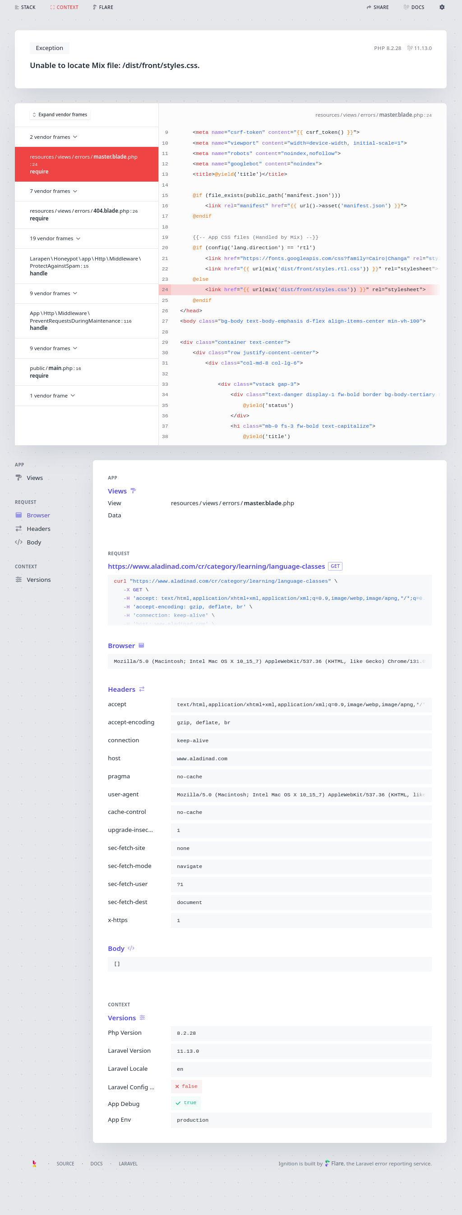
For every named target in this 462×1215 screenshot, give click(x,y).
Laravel (128, 1163)
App (19, 464)
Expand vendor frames (60, 115)
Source (65, 1163)
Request (26, 502)
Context (26, 566)
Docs (97, 1163)
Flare (334, 1163)
